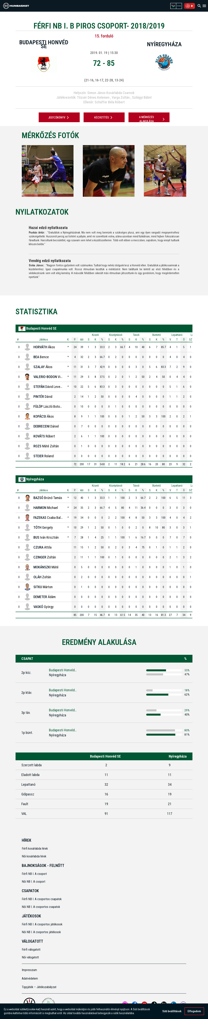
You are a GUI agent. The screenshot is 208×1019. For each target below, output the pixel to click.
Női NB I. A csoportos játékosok (41, 932)
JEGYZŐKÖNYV (59, 117)
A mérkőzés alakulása (152, 119)
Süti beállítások (171, 1011)
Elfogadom (194, 1011)
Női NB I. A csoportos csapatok (41, 907)
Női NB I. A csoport (33, 881)
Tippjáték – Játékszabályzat (39, 987)
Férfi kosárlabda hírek (35, 848)
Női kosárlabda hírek (34, 856)
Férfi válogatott (31, 949)
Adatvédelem (30, 978)
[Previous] (15, 171)
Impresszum (29, 970)
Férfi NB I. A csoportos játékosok (42, 924)
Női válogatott (30, 957)
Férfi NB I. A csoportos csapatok (42, 899)
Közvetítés (104, 117)
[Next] (192, 171)
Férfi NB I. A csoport (34, 874)
